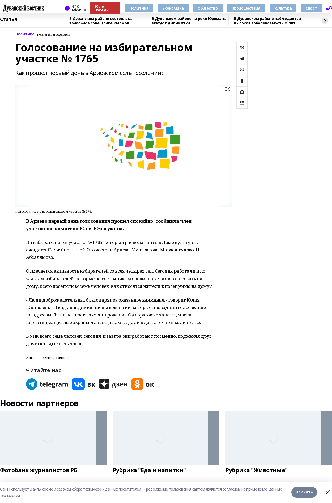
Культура (283, 8)
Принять (304, 492)
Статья (8, 19)
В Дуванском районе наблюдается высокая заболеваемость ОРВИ (267, 20)
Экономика (173, 8)
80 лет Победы (101, 8)
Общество (208, 8)
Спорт (311, 8)
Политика (138, 8)
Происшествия (246, 8)
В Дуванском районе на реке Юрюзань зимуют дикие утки (189, 20)
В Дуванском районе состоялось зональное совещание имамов (100, 20)
